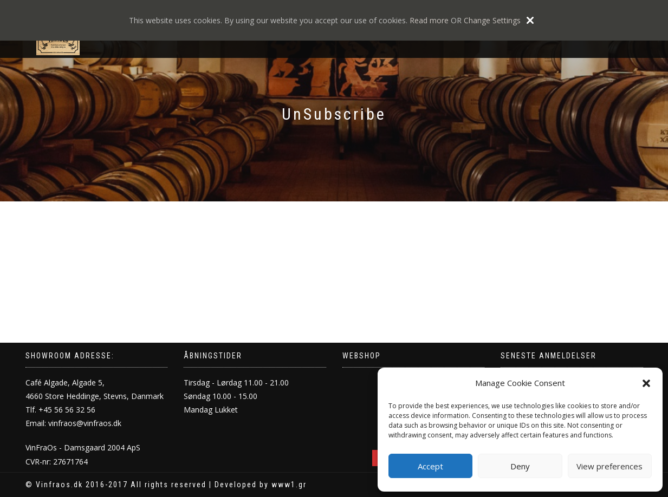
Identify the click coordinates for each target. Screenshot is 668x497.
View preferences (609, 466)
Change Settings (492, 20)
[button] (646, 383)
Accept (430, 466)
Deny (520, 466)
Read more (429, 20)
